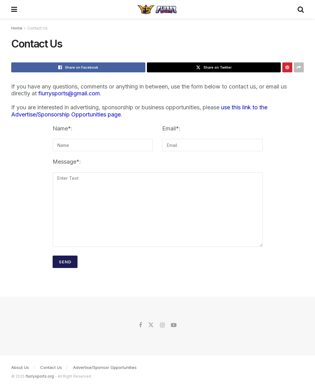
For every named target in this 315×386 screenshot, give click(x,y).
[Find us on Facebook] (140, 325)
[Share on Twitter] (214, 67)
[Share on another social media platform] (299, 67)
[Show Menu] (14, 9)
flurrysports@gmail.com (69, 93)
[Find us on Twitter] (151, 325)
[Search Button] (301, 9)
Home (16, 28)
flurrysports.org (40, 376)
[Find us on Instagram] (162, 325)
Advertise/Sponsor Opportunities (105, 367)
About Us (20, 367)
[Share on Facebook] (78, 67)
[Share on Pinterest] (287, 67)
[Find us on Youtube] (173, 325)
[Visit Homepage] (157, 9)
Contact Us (37, 28)
